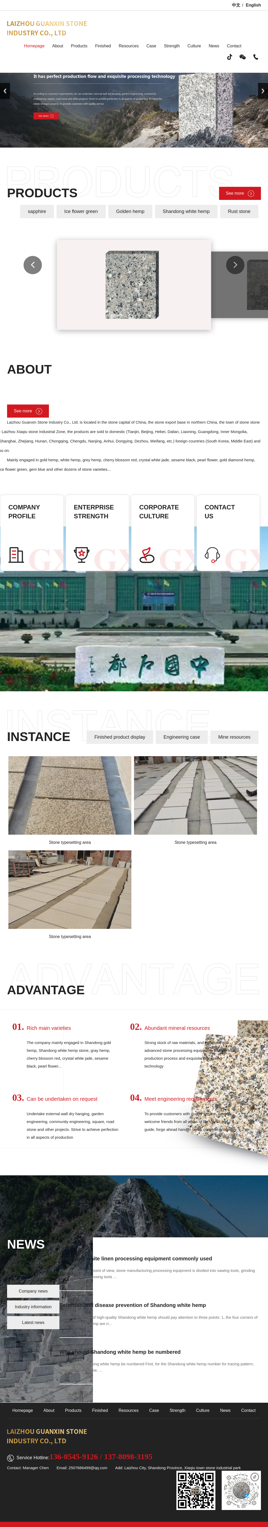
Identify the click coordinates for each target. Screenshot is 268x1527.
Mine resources (234, 737)
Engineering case (182, 737)
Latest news (33, 1322)
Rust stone (239, 211)
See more (240, 193)
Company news (33, 1291)
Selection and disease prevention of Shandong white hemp (132, 1305)
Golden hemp (130, 211)
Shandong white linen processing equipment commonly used (135, 1258)
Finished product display (119, 737)
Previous (5, 91)
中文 (236, 5)
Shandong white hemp (186, 211)
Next (263, 91)
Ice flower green (81, 211)
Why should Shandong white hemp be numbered (120, 1352)
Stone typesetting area (70, 842)
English (253, 5)
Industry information (33, 1307)
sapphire (37, 211)
